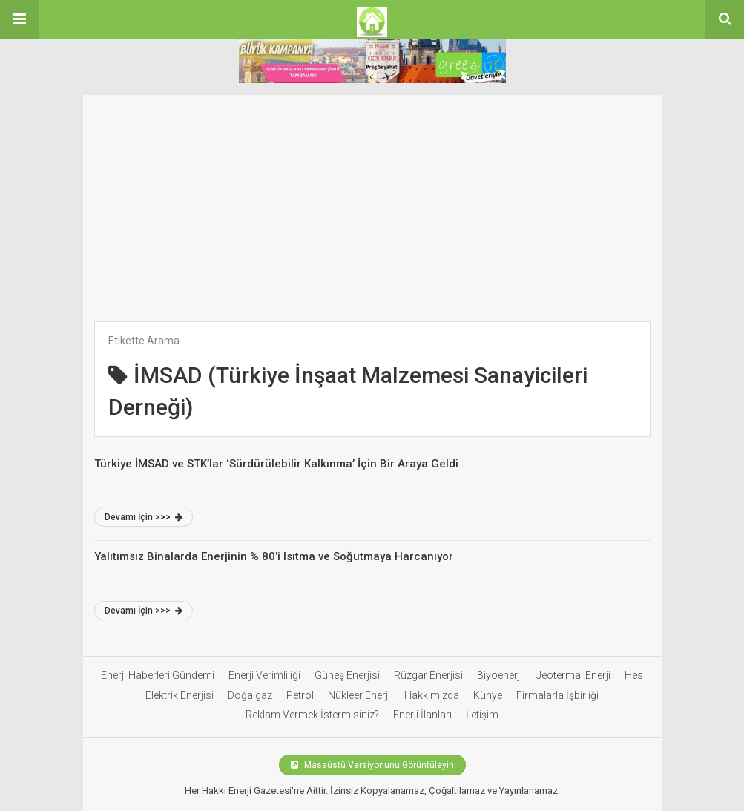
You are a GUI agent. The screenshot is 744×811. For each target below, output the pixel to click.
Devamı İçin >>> (143, 517)
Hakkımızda (431, 695)
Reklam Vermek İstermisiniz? (312, 714)
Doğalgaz (250, 695)
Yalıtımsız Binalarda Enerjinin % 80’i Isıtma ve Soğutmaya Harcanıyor (273, 556)
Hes (634, 675)
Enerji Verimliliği (264, 675)
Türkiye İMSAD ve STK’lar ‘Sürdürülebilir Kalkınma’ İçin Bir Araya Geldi (276, 463)
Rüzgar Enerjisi (428, 675)
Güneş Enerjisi (347, 675)
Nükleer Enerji (359, 695)
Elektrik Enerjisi (179, 695)
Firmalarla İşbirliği (557, 695)
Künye (487, 695)
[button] (19, 19)
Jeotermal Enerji (573, 675)
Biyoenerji (499, 675)
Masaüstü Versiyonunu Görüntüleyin (372, 765)
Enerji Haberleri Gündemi (157, 675)
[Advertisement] (372, 199)
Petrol (300, 695)
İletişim (482, 714)
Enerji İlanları (422, 714)
